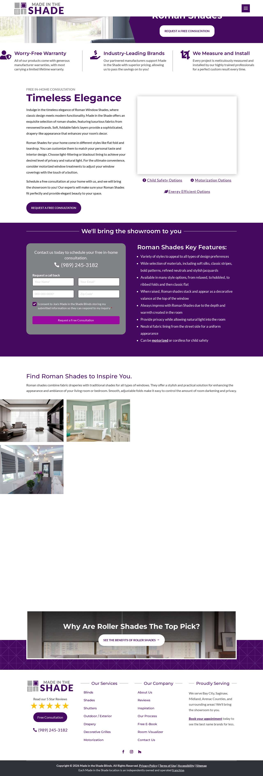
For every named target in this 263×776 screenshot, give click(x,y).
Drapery (90, 724)
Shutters (90, 708)
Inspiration (146, 708)
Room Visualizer (150, 732)
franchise (178, 770)
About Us (145, 692)
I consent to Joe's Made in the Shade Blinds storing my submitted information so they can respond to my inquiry (75, 306)
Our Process (147, 716)
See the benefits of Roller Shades (129, 640)
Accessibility (186, 765)
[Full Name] (53, 282)
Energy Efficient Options (189, 191)
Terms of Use (167, 765)
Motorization (94, 740)
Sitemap (201, 765)
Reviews (144, 700)
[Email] (99, 282)
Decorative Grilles (97, 732)
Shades (89, 700)
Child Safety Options (164, 180)
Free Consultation (50, 717)
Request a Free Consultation (53, 208)
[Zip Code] (99, 294)
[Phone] (53, 294)
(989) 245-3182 (79, 265)
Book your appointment (205, 718)
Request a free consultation (187, 31)
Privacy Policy (148, 765)
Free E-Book (147, 724)
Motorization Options (213, 180)
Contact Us (146, 740)
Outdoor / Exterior (98, 716)
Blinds (88, 692)
